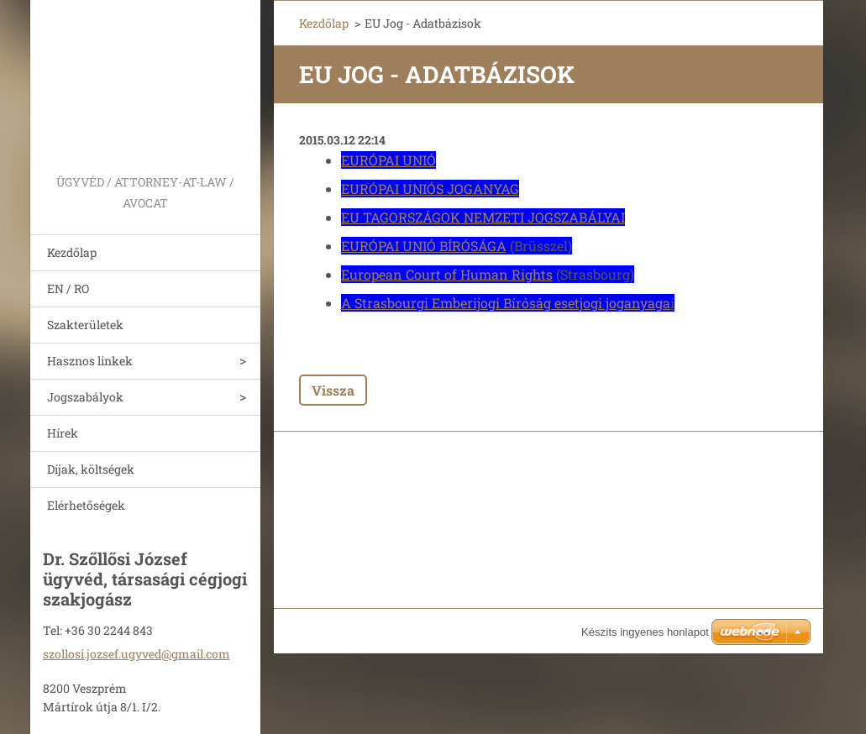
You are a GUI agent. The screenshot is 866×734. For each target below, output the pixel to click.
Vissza (333, 390)
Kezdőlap (72, 252)
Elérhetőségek (86, 505)
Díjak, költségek (90, 469)
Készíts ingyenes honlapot (645, 632)
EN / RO (68, 288)
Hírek (62, 433)
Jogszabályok (85, 397)
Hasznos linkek (90, 361)
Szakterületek (85, 325)
